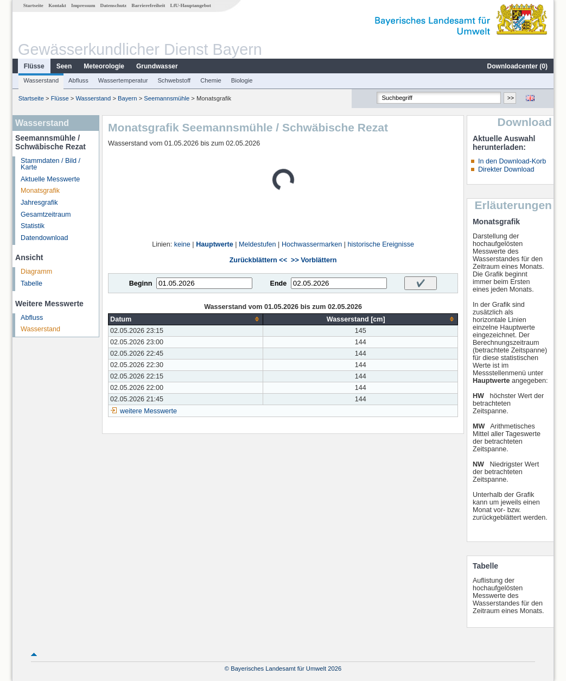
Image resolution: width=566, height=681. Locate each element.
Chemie (210, 80)
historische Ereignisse (380, 244)
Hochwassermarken (312, 244)
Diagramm (36, 271)
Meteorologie (104, 66)
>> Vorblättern (313, 260)
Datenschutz (113, 5)
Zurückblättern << (258, 260)
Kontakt (57, 5)
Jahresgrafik (39, 202)
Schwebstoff (173, 80)
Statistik (32, 226)
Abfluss (78, 80)
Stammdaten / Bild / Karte (50, 164)
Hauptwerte (214, 244)
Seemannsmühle (166, 98)
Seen (64, 66)
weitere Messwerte (148, 411)
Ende (278, 283)
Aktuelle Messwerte (50, 179)
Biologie (242, 80)
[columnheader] (186, 319)
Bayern (127, 98)
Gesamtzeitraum (46, 214)
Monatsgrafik (40, 190)
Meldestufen (257, 244)
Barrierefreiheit (148, 5)
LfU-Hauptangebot (190, 5)
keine (182, 244)
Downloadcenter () (517, 66)
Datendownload (44, 238)
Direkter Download (506, 169)
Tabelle (31, 283)
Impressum (83, 5)
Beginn (140, 283)
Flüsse (34, 66)
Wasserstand (41, 80)
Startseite (33, 5)
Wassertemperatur (123, 80)
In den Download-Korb (512, 161)
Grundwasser (157, 66)
